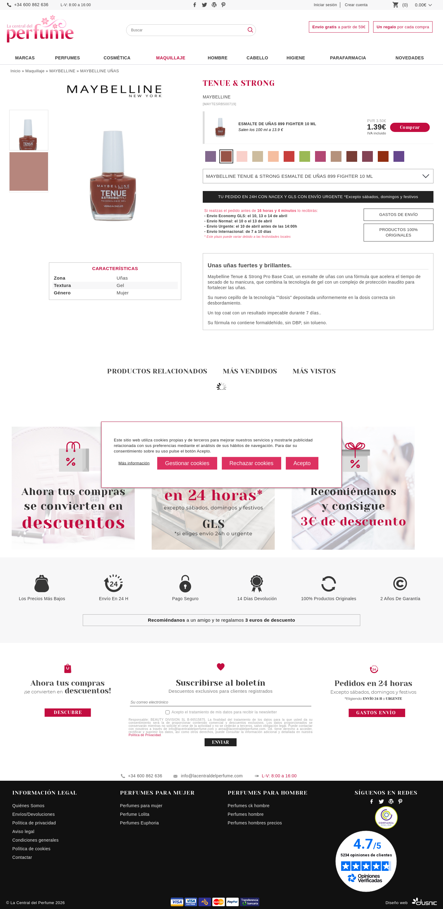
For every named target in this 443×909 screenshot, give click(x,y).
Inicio (15, 71)
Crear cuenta (356, 5)
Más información (134, 463)
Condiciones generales (35, 840)
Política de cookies (31, 848)
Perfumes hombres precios (255, 822)
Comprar (410, 127)
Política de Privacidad (145, 735)
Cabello (257, 57)
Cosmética (117, 57)
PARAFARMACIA (348, 57)
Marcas (25, 57)
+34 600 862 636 (31, 4)
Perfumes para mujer (141, 805)
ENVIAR (220, 742)
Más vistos (314, 371)
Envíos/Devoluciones (33, 814)
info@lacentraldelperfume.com (212, 775)
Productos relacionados (157, 371)
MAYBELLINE (62, 71)
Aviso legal (23, 831)
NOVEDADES (410, 57)
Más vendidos (250, 371)
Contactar (22, 857)
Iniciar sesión (325, 5)
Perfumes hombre (246, 814)
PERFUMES (67, 57)
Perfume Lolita (135, 814)
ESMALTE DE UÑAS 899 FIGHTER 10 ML (277, 124)
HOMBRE (218, 57)
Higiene (296, 57)
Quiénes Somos (28, 805)
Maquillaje (171, 57)
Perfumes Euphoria (139, 822)
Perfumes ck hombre (248, 805)
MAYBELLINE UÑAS (99, 71)
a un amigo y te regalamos (221, 620)
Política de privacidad (34, 822)
